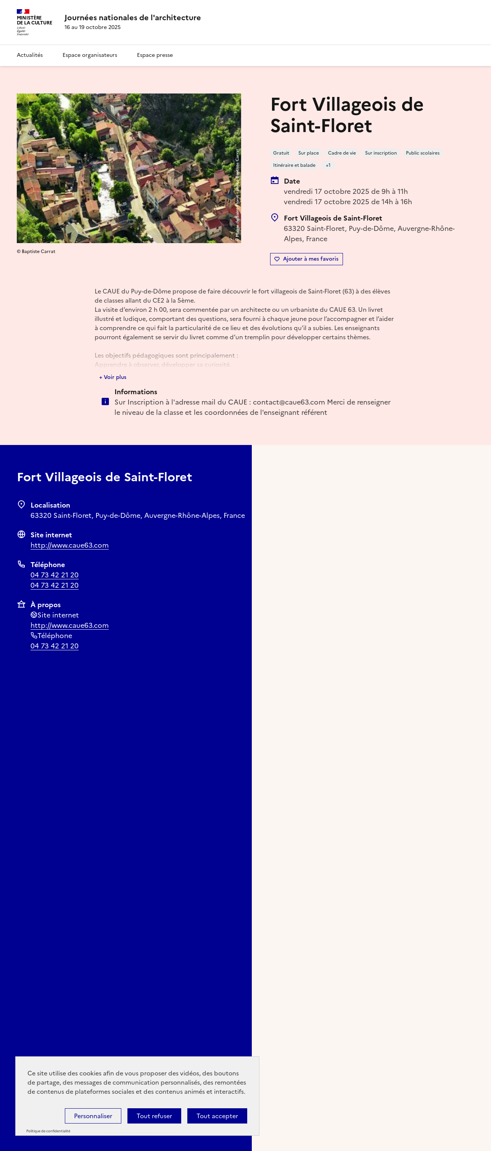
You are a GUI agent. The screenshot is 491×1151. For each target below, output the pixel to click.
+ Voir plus (112, 377)
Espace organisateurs (90, 55)
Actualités (30, 55)
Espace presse (155, 55)
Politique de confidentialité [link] (48, 1131)
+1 (328, 165)
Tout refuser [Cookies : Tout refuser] (154, 1115)
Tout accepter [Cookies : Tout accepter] (217, 1115)
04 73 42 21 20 (55, 575)
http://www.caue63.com (70, 545)
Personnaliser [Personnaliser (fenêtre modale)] (93, 1115)
